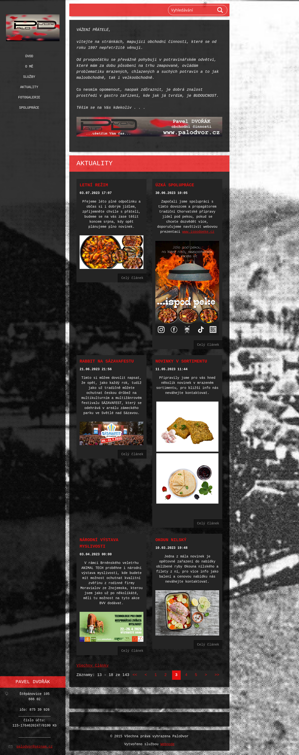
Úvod (29, 55)
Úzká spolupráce (174, 184)
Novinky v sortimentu (181, 360)
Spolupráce (29, 106)
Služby (29, 76)
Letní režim (94, 184)
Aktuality (29, 86)
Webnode (167, 742)
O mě (29, 65)
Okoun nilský (170, 538)
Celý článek (132, 277)
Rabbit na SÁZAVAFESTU (107, 360)
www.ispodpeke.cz (198, 231)
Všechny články (92, 663)
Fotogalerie (29, 96)
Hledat (220, 10)
